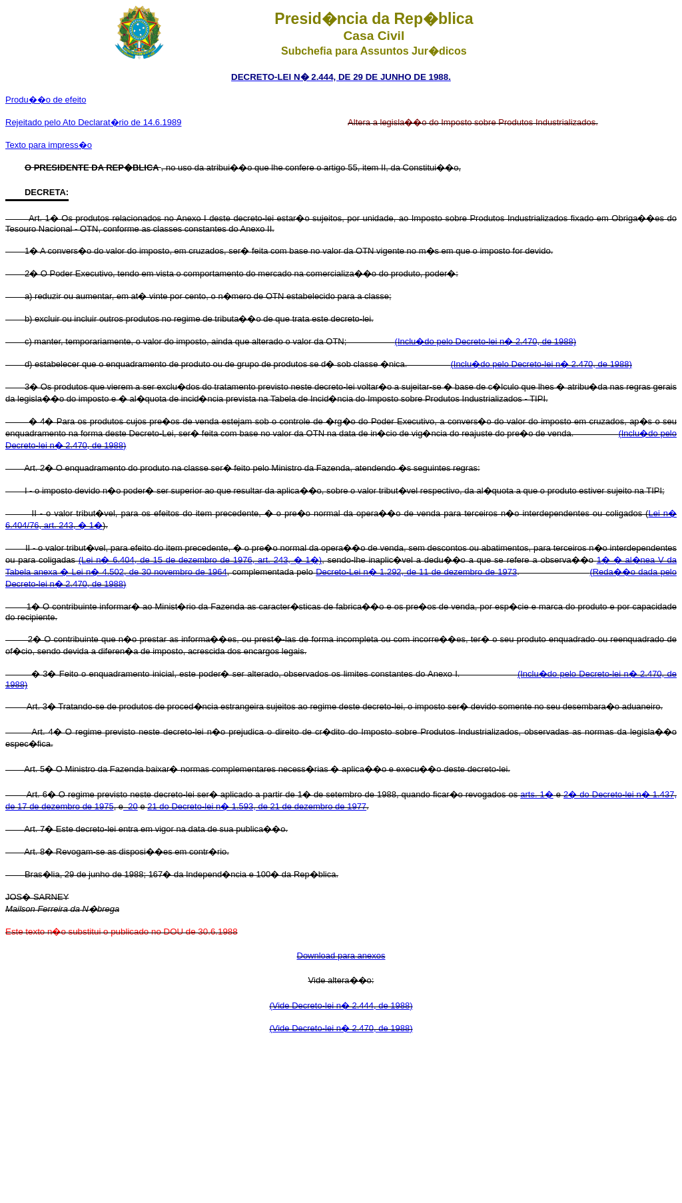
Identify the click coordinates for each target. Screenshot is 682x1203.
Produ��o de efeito (45, 100)
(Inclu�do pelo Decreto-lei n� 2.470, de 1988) (485, 341)
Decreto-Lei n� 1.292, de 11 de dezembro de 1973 (416, 572)
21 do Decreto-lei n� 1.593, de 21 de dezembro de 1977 (256, 806)
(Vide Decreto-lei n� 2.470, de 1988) (340, 1028)
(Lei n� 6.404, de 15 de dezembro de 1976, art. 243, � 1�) (200, 560)
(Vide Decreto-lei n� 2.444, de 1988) (340, 1005)
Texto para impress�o (48, 145)
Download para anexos (341, 956)
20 (130, 806)
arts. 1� (536, 794)
